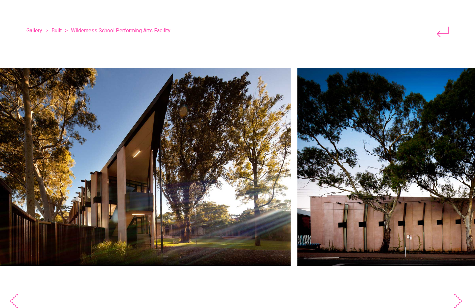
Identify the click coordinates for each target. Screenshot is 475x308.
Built (56, 30)
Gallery (34, 30)
